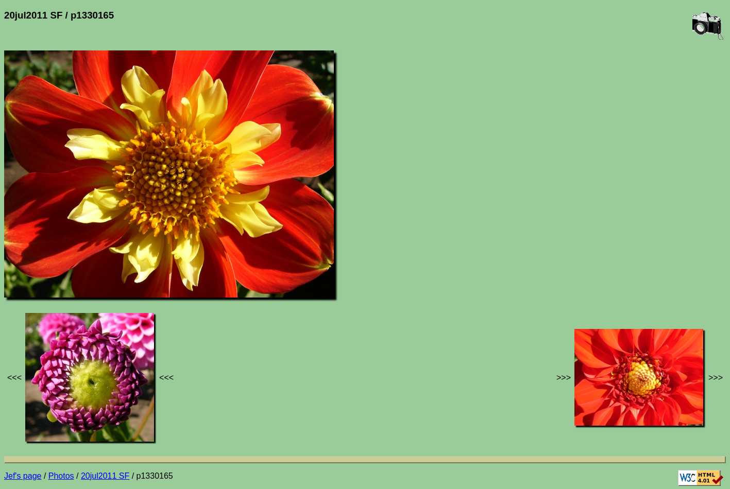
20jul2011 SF (105, 475)
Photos (61, 475)
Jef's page (22, 475)
